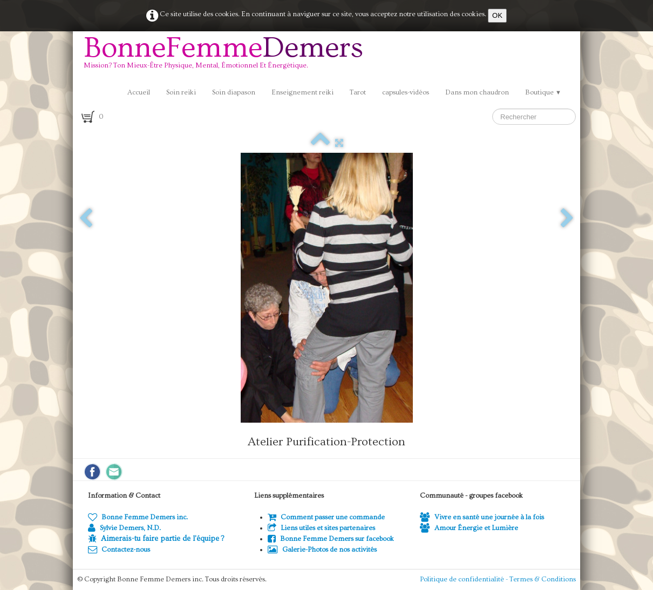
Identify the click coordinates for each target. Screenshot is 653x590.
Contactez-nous (119, 549)
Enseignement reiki (302, 92)
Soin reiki (181, 92)
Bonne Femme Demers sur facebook (331, 538)
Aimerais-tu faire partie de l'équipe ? (162, 538)
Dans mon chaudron (477, 92)
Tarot (358, 92)
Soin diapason (233, 92)
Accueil (138, 92)
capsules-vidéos (405, 92)
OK (497, 15)
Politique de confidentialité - (464, 579)
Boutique (543, 92)
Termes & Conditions (542, 579)
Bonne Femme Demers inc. (138, 517)
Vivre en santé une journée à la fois (482, 517)
